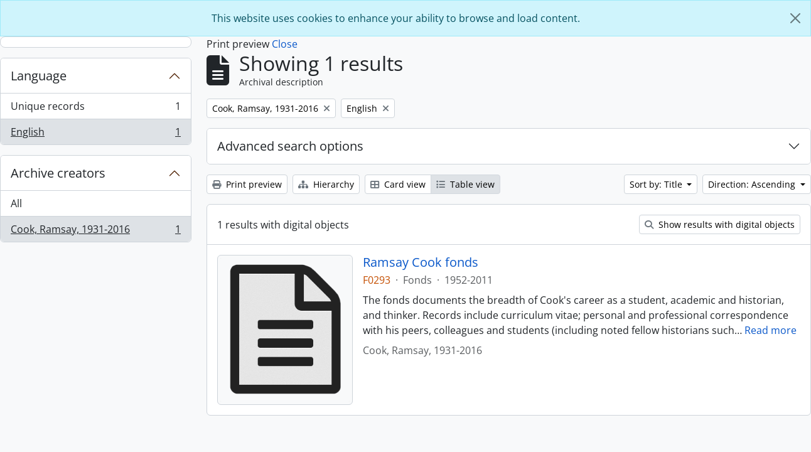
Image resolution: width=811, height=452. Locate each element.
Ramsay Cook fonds (420, 262)
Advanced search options (290, 145)
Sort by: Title (657, 184)
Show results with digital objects (720, 224)
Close (285, 44)
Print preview (247, 184)
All (16, 203)
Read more (770, 330)
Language (39, 75)
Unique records (95, 109)
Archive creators (58, 172)
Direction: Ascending (753, 184)
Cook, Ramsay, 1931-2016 (95, 232)
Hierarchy (326, 184)
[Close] (795, 18)
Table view (465, 184)
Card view (398, 184)
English (95, 134)
